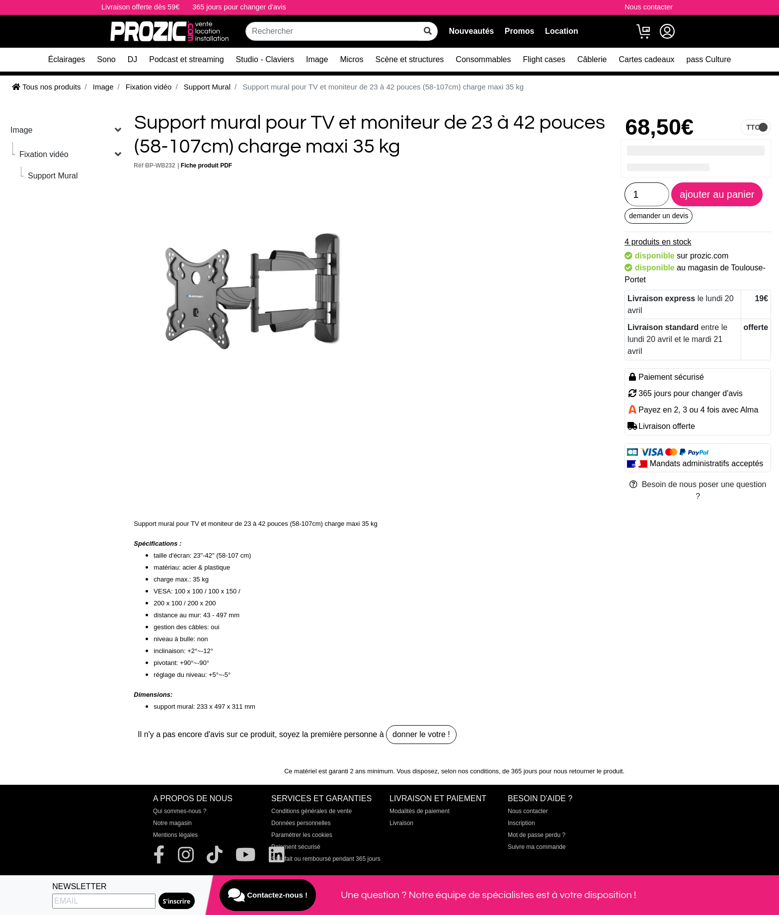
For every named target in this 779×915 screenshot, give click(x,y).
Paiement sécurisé (295, 846)
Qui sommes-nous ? (179, 811)
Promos (520, 31)
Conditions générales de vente (311, 811)
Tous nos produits (46, 87)
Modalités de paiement (420, 811)
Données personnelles (300, 823)
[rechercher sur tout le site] (428, 31)
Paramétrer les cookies (301, 835)
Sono (106, 59)
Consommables (483, 59)
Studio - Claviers (265, 59)
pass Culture (709, 59)
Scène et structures (410, 59)
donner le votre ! (421, 734)
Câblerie (592, 59)
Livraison (401, 823)
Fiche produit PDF (206, 165)
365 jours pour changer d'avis (239, 7)
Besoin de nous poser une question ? (698, 490)
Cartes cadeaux (646, 59)
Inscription (521, 823)
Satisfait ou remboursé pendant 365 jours (325, 858)
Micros (351, 59)
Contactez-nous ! (268, 895)
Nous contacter (648, 7)
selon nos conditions (470, 771)
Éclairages (66, 59)
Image (317, 59)
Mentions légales (175, 835)
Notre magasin (172, 823)
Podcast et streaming (186, 59)
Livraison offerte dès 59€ (140, 7)
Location (561, 31)
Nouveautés (471, 31)
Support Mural (53, 175)
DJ (133, 59)
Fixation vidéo (44, 154)
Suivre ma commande (537, 846)
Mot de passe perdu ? (536, 835)
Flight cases (544, 59)
